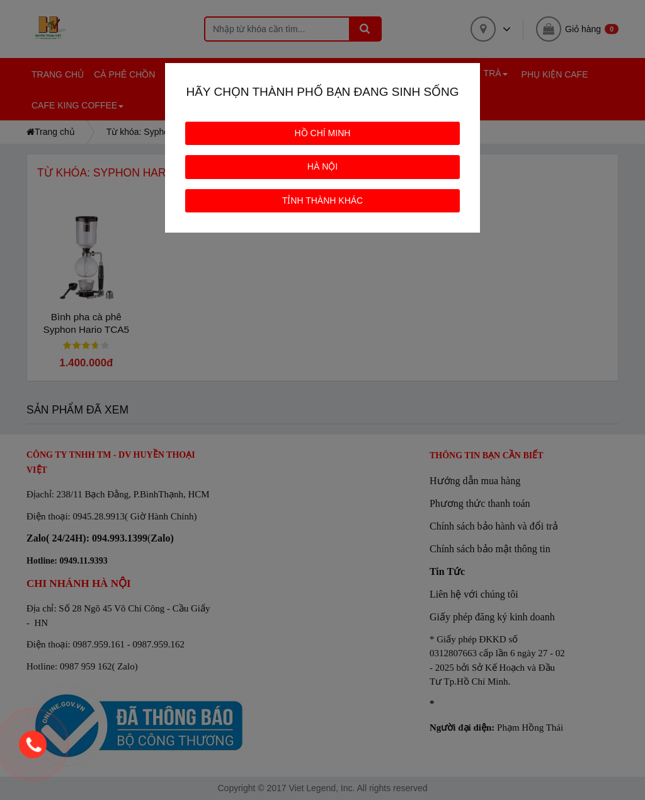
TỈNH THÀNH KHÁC (322, 200)
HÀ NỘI (322, 166)
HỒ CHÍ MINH (323, 133)
